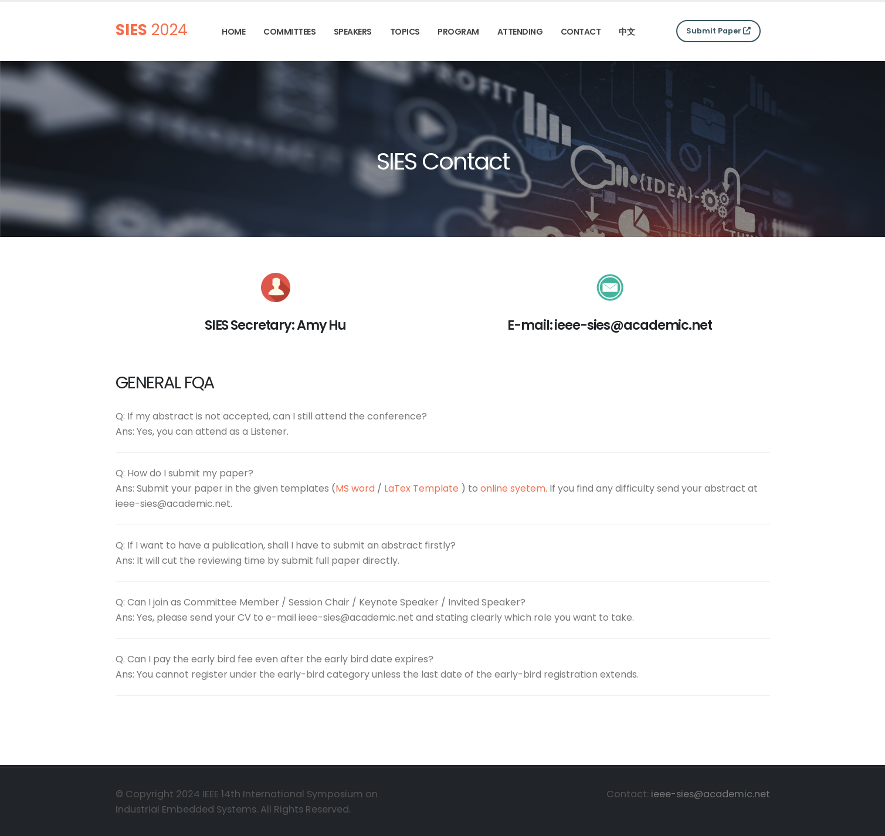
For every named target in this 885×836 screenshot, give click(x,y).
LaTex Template (421, 488)
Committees (289, 32)
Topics (405, 32)
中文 (627, 32)
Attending (520, 32)
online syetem (512, 488)
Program (458, 32)
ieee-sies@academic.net (710, 794)
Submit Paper (718, 31)
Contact (581, 32)
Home (233, 32)
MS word (355, 488)
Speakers (353, 32)
